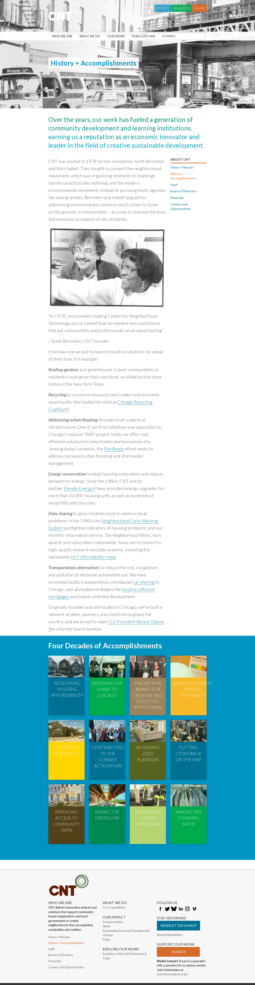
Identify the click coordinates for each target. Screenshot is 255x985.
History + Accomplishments (183, 176)
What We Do (89, 36)
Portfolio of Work (114, 923)
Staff (173, 185)
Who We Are (62, 36)
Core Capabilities (114, 876)
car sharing (143, 582)
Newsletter (181, 8)
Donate (199, 8)
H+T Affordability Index (93, 556)
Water (107, 895)
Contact (162, 8)
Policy (107, 908)
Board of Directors (183, 191)
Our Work (116, 36)
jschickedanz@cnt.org (172, 943)
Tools (106, 927)
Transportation (113, 890)
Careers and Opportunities (180, 206)
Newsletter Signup (178, 894)
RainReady (114, 448)
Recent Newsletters (169, 903)
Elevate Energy (80, 488)
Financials (177, 198)
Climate (108, 904)
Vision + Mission (182, 167)
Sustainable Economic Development (126, 899)
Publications (143, 36)
